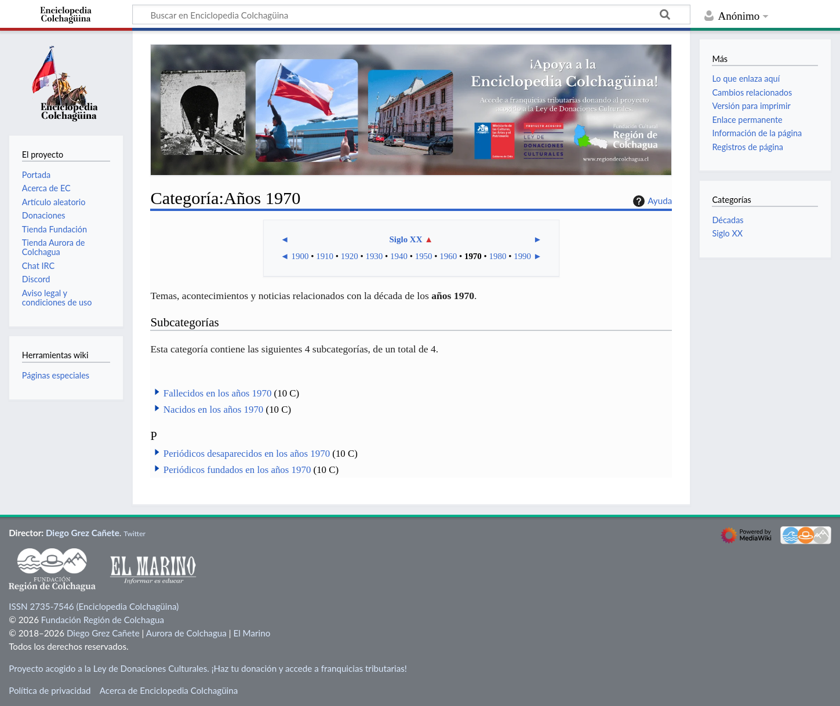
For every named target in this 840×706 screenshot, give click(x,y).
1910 (324, 256)
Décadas (727, 220)
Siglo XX (406, 239)
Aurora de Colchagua (186, 633)
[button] (157, 392)
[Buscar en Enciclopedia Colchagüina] (411, 14)
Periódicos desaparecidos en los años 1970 (246, 453)
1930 (374, 256)
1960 (448, 256)
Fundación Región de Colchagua (102, 619)
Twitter (134, 533)
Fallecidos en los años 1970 (217, 393)
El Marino (251, 633)
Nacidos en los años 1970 (213, 409)
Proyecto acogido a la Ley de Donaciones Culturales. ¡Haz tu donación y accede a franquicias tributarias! (208, 668)
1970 (473, 256)
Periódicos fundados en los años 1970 (237, 469)
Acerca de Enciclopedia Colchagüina (169, 690)
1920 (349, 256)
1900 (300, 256)
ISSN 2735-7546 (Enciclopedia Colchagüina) (94, 606)
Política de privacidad (49, 690)
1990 (522, 256)
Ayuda (651, 201)
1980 (498, 256)
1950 (423, 256)
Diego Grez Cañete (82, 532)
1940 (399, 256)
